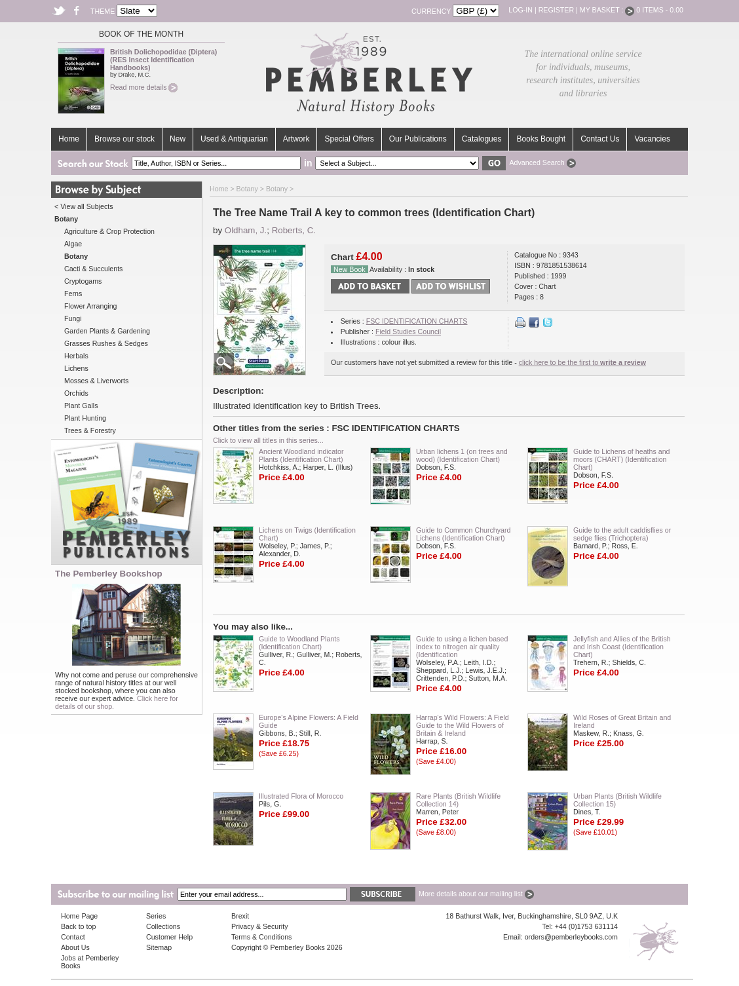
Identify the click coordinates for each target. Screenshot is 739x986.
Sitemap (159, 947)
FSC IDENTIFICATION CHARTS (417, 321)
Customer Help (169, 937)
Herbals (76, 356)
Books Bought (540, 138)
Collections (163, 926)
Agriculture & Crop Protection (109, 231)
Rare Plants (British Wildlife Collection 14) (458, 800)
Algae (73, 244)
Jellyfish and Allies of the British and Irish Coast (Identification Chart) (622, 646)
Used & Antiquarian (234, 138)
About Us (75, 947)
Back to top (78, 926)
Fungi (73, 318)
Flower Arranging (90, 306)
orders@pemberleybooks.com (571, 937)
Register (556, 10)
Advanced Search (542, 162)
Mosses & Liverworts (96, 381)
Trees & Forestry (90, 430)
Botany (247, 189)
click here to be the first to (582, 362)
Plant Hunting (85, 418)
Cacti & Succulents (93, 269)
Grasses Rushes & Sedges (106, 343)
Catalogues (482, 138)
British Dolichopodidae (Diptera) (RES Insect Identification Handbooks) (163, 59)
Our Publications (418, 138)
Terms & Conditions (261, 937)
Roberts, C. (294, 230)
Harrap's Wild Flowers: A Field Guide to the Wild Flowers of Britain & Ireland (462, 725)
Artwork (296, 138)
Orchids (76, 393)
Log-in (520, 10)
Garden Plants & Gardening (107, 331)
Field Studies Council (408, 331)
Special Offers (348, 138)
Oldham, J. (246, 230)
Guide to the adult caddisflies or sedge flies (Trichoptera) (622, 534)
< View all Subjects (83, 206)
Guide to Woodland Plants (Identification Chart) (299, 643)
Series (156, 916)
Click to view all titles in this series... (268, 440)
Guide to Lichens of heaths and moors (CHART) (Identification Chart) (621, 459)
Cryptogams (83, 281)
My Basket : (607, 10)
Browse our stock (124, 138)
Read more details (144, 87)
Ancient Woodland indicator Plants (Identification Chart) (301, 455)
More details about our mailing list (476, 894)
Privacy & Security (259, 926)
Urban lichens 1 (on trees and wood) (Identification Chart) (462, 455)
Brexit (240, 916)
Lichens (76, 368)
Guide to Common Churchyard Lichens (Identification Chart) (463, 534)
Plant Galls (81, 405)
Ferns (73, 293)
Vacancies (652, 138)
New (177, 138)
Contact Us (599, 138)
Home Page (79, 916)
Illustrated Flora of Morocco (301, 796)
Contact (73, 937)
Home (68, 138)
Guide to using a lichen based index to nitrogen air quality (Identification (462, 646)
